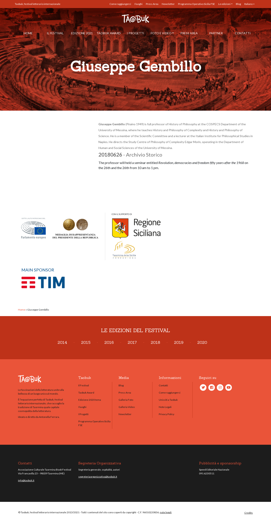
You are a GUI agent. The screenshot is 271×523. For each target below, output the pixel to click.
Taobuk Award (109, 33)
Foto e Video (161, 33)
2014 (62, 342)
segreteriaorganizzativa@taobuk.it (97, 476)
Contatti (243, 33)
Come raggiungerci (120, 4)
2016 (109, 342)
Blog (238, 4)
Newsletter (168, 4)
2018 (155, 342)
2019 (178, 342)
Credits (248, 512)
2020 (202, 342)
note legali (165, 512)
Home (28, 33)
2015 (85, 342)
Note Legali (165, 407)
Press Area (152, 4)
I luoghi (138, 4)
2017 (132, 342)
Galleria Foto (126, 399)
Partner (216, 33)
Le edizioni (224, 4)
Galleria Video (127, 407)
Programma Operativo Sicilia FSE (196, 4)
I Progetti (135, 33)
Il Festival (55, 33)
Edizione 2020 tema (89, 399)
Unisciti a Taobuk (168, 399)
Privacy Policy (166, 414)
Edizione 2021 (82, 33)
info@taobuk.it (26, 480)
